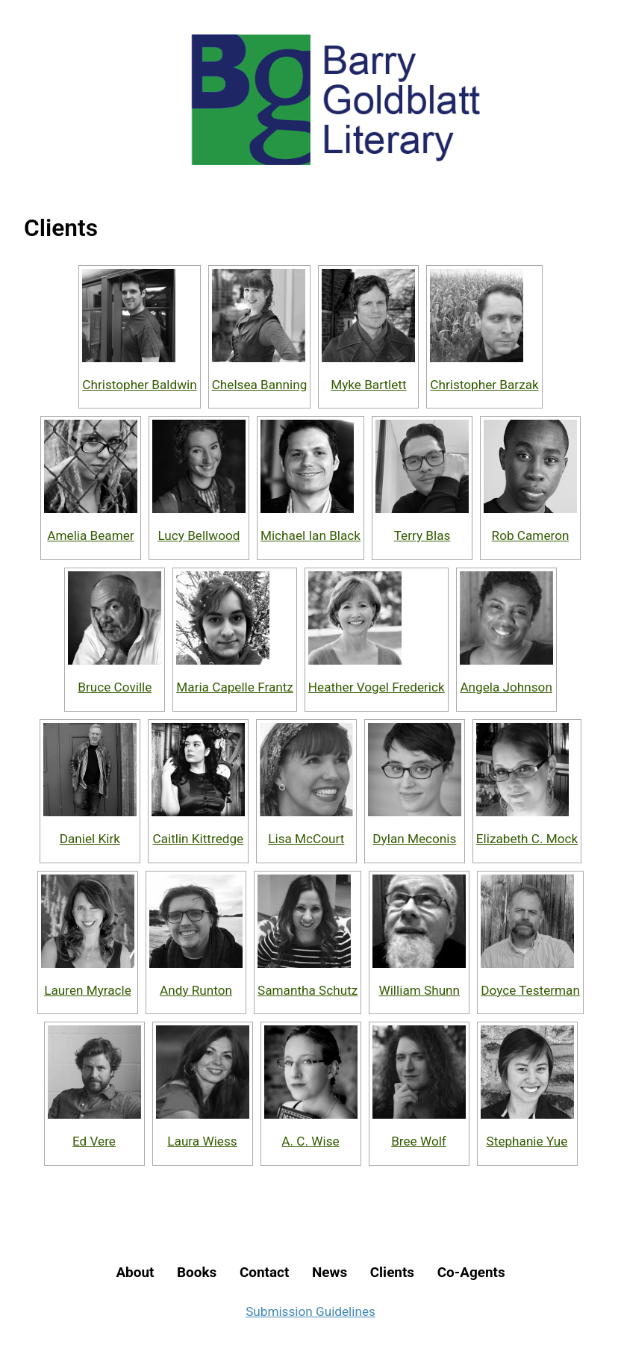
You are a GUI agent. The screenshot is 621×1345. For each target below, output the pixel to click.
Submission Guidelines (310, 1311)
